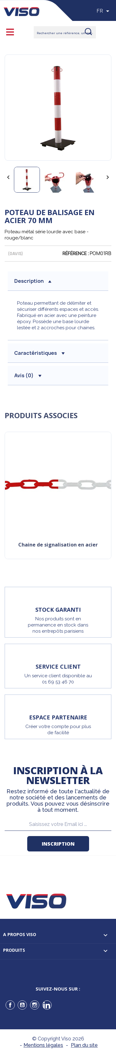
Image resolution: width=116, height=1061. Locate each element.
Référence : (75, 253)
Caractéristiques (39, 353)
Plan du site (84, 1045)
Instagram (34, 1005)
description (32, 281)
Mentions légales (43, 1045)
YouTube (22, 1005)
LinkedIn (47, 1005)
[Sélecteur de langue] (104, 11)
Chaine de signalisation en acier (58, 545)
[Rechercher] (65, 32)
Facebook (10, 1005)
